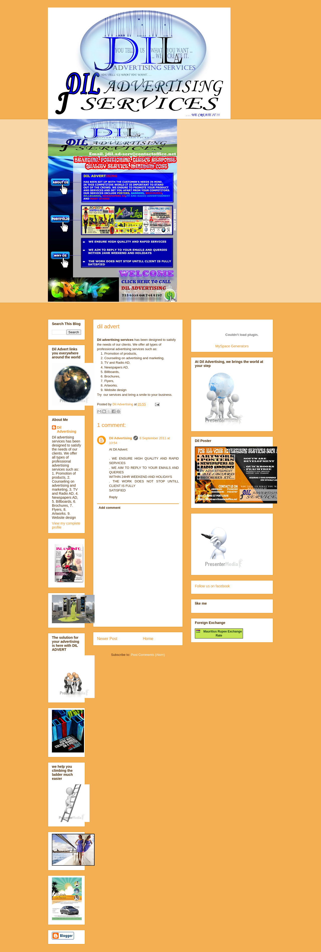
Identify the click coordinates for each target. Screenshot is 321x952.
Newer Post (107, 639)
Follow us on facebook (212, 586)
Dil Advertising (120, 438)
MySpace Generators (232, 346)
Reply (113, 497)
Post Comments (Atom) (148, 655)
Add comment (110, 508)
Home (148, 639)
